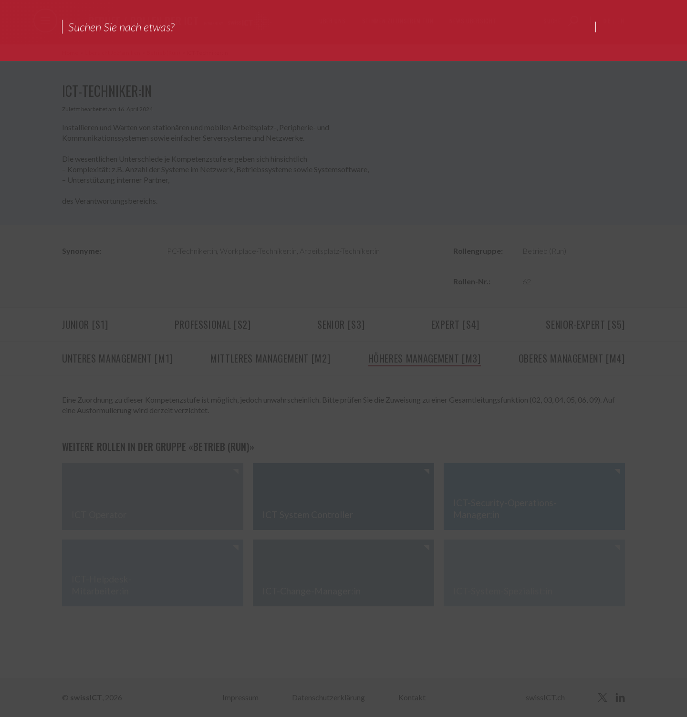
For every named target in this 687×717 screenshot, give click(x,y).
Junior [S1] (85, 324)
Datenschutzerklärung (328, 697)
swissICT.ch (545, 697)
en (621, 21)
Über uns (332, 21)
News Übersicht (472, 21)
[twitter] (602, 697)
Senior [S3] (340, 324)
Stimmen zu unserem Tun (398, 21)
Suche (552, 21)
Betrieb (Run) (163, 52)
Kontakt (412, 697)
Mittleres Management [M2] (270, 358)
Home (70, 52)
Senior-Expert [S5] (585, 324)
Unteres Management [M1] (117, 358)
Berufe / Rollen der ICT (143, 20)
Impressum (240, 697)
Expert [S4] (455, 324)
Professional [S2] (213, 324)
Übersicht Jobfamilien (112, 52)
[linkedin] (620, 697)
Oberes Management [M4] (572, 358)
